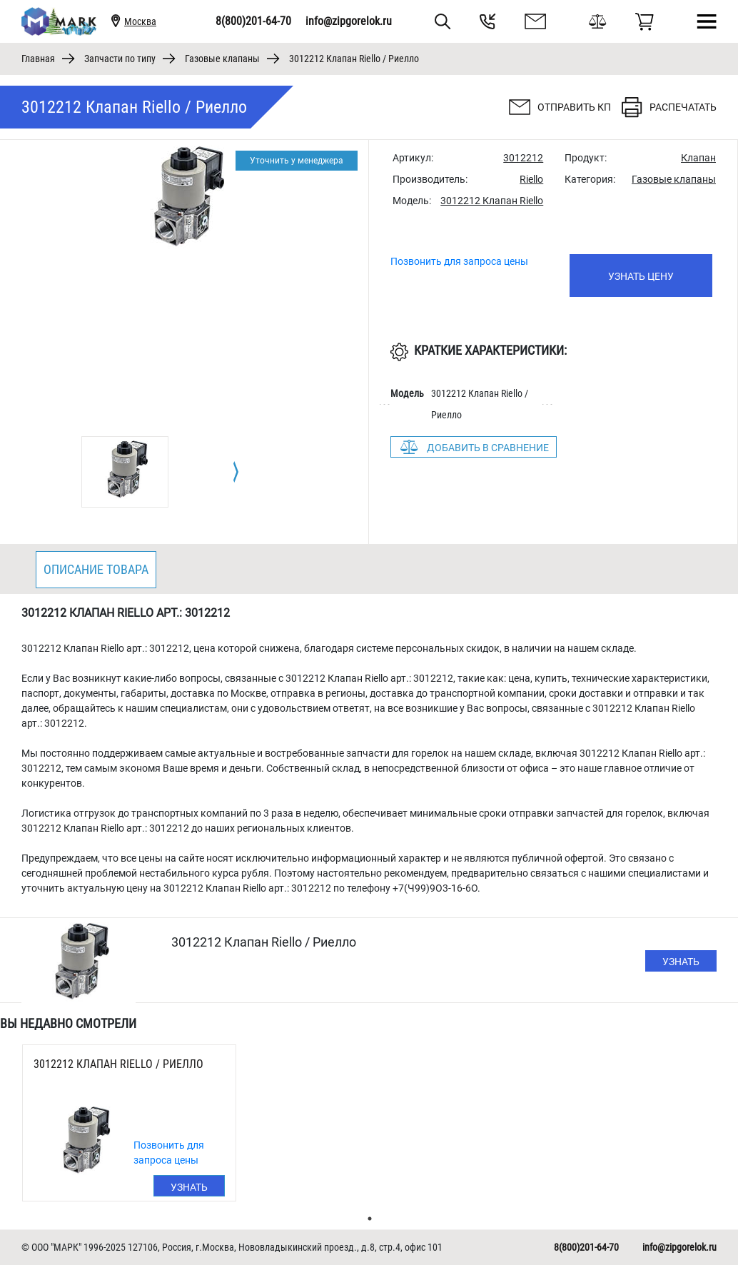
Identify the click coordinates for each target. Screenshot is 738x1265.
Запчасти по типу (120, 58)
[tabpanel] (124, 472)
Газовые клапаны (222, 58)
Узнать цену (641, 276)
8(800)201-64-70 (253, 21)
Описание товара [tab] (96, 569)
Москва (140, 21)
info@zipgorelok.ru (348, 21)
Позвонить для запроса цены (459, 261)
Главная (38, 58)
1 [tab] (370, 1218)
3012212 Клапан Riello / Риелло (118, 1064)
